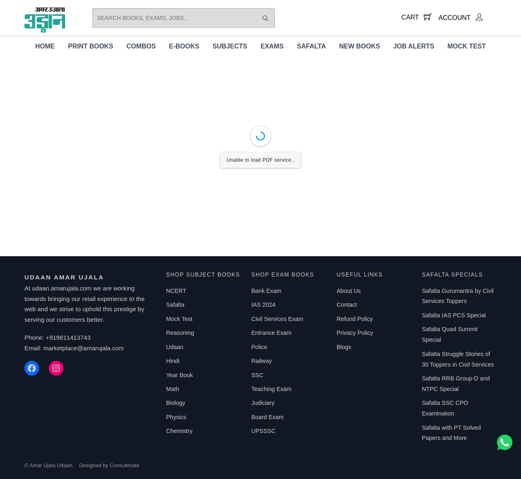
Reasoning (180, 333)
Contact (347, 304)
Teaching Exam (271, 389)
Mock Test (466, 46)
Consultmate (124, 465)
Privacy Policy (355, 333)
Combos (141, 46)
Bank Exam (266, 291)
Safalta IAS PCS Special (454, 315)
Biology (175, 403)
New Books (359, 46)
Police (259, 347)
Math (172, 389)
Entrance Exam (271, 333)
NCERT (176, 291)
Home (45, 46)
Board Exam (267, 417)
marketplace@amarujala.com (83, 348)
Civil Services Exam (277, 319)
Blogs (344, 347)
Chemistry (179, 431)
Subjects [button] (229, 46)
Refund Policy (355, 319)
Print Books (90, 46)
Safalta (311, 46)
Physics (176, 417)
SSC (257, 375)
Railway (261, 361)
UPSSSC (263, 431)
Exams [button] (272, 46)
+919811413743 (68, 337)
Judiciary (262, 403)
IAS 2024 (263, 304)
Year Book (179, 375)
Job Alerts (413, 46)
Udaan (175, 347)
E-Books (184, 46)
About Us (349, 291)
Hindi (173, 361)
